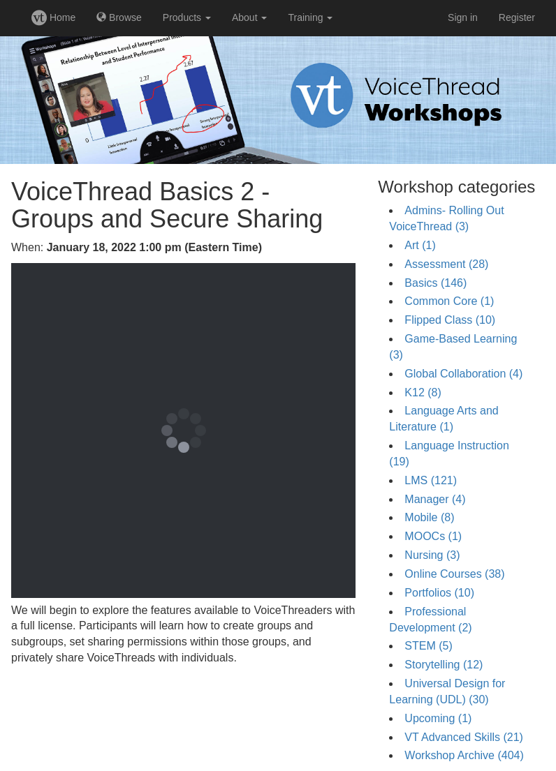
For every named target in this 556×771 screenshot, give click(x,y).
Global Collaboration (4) (463, 374)
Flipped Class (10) (449, 320)
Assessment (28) (446, 264)
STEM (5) (428, 646)
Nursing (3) (432, 555)
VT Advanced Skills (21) (463, 737)
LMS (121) (430, 480)
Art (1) (419, 245)
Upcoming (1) (437, 718)
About (249, 17)
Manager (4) (434, 499)
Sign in (463, 17)
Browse (119, 17)
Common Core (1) (449, 301)
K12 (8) (422, 392)
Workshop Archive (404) (463, 755)
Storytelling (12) (443, 665)
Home (53, 17)
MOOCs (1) (433, 536)
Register (517, 17)
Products (187, 17)
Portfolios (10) (439, 593)
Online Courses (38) (454, 574)
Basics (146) (435, 283)
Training (310, 17)
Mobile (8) (429, 517)
